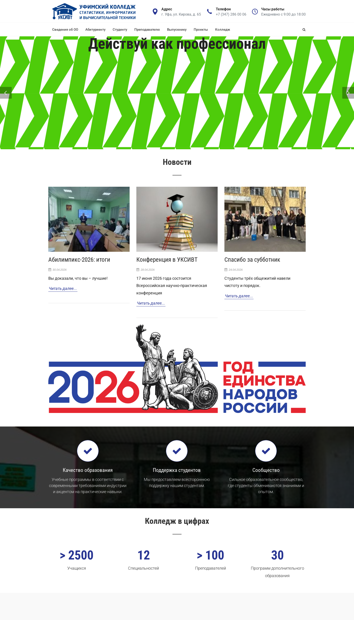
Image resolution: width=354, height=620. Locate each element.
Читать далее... (63, 288)
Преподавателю (147, 30)
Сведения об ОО (65, 30)
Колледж (222, 30)
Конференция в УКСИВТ (167, 259)
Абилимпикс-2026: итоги (79, 259)
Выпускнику (176, 30)
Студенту (120, 30)
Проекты (201, 30)
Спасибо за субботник (252, 259)
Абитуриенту (95, 30)
